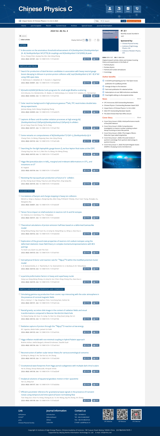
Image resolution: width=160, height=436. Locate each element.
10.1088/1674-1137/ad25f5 (49, 154)
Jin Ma (23, 181)
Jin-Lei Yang (25, 125)
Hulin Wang (36, 109)
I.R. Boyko (47, 93)
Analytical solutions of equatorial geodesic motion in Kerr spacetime (49, 379)
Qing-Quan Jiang (63, 316)
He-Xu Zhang (26, 368)
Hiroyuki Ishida (50, 368)
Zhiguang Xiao (43, 138)
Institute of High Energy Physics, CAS (130, 47)
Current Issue (61, 25)
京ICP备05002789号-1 (124, 430)
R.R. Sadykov (79, 93)
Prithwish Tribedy (67, 199)
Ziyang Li (38, 199)
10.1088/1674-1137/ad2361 (49, 59)
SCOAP (21, 417)
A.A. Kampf (69, 93)
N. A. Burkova (68, 266)
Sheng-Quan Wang (34, 181)
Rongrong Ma (47, 199)
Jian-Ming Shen (54, 181)
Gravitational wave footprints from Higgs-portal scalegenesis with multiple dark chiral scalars (60, 365)
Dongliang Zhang (47, 109)
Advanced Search (134, 21)
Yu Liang (44, 316)
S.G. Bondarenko (37, 93)
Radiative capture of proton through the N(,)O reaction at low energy (52, 326)
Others (48, 420)
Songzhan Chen (44, 300)
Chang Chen (30, 56)
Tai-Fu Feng (47, 125)
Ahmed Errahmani (51, 342)
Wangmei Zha (26, 202)
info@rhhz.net (106, 432)
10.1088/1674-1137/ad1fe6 (49, 96)
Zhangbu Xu (93, 199)
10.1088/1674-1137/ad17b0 (49, 128)
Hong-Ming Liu (60, 231)
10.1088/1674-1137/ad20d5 (49, 83)
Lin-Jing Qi (50, 231)
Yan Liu (23, 382)
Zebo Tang (56, 199)
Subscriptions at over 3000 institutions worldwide (121, 92)
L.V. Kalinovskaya (58, 93)
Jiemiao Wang (26, 109)
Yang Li (31, 199)
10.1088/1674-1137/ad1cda (49, 303)
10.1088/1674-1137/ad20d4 (49, 218)
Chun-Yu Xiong (38, 398)
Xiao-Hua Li (77, 231)
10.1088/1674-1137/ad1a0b (49, 141)
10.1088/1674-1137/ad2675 (49, 112)
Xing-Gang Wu (66, 181)
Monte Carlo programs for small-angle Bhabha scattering (53, 90)
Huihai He (65, 300)
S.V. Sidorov (25, 215)
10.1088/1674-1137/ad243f (49, 205)
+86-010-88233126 (84, 420)
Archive (74, 25)
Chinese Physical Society (130, 43)
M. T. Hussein (46, 80)
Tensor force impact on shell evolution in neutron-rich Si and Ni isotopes (51, 212)
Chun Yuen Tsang (81, 199)
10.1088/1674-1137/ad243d (49, 234)
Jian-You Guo (43, 250)
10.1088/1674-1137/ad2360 (49, 358)
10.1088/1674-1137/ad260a (49, 384)
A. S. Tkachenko (42, 266)
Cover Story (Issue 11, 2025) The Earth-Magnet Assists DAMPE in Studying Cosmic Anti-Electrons (121, 146)
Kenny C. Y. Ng (31, 300)
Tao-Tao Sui (44, 355)
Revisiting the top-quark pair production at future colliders (47, 178)
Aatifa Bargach (38, 342)
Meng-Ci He (34, 355)
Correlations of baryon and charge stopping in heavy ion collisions (49, 196)
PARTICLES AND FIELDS (28, 66)
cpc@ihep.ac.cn (85, 422)
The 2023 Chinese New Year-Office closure (117, 114)
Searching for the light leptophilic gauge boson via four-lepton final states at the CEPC (58, 148)
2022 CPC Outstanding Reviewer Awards (117, 111)
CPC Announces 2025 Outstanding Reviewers (119, 103)
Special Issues (87, 25)
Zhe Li (23, 300)
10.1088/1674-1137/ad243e (49, 184)
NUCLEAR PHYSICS (27, 191)
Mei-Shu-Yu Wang (48, 151)
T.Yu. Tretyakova (47, 215)
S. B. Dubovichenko (28, 266)
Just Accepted (36, 25)
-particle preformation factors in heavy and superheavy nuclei (47, 276)
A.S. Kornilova (35, 215)
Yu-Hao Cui (52, 316)
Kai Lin (72, 316)
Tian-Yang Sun (26, 398)
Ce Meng (34, 138)
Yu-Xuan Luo (25, 250)
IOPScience (22, 414)
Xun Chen (55, 279)
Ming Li (69, 231)
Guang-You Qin (41, 56)
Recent (48, 25)
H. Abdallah (35, 80)
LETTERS (23, 45)
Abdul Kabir (35, 329)
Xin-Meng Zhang (61, 151)
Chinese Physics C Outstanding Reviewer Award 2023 (121, 105)
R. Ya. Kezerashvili (55, 266)
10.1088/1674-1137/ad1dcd (49, 345)
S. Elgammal (56, 80)
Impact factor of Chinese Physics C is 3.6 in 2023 (40, 21)
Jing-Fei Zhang (70, 398)
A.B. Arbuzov (25, 93)
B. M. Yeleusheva (79, 266)
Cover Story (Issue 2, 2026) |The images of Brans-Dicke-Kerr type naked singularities (120, 134)
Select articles (24, 40)
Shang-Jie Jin (49, 398)
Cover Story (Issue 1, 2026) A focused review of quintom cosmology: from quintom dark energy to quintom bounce (120, 140)
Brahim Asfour (26, 342)
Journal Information (104, 25)
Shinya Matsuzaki (37, 368)
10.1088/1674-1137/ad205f (49, 170)
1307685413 (82, 414)
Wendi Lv (24, 199)
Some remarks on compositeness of (56, 135)
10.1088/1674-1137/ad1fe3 (49, 253)
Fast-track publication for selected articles (119, 89)
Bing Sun (30, 382)
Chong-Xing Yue (27, 151)
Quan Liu (34, 250)
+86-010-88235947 (83, 417)
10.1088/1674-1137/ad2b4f (49, 371)
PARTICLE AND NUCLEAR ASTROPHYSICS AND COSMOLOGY (42, 289)
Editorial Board (51, 417)
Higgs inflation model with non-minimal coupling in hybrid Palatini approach (53, 339)
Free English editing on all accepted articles (119, 95)
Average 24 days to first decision (115, 86)
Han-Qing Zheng (54, 56)
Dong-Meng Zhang (28, 231)
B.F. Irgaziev (25, 329)
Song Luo (24, 279)
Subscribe (49, 422)
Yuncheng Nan (55, 300)
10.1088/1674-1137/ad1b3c (49, 332)
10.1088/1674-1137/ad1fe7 (49, 269)
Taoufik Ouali (63, 342)
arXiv (20, 420)
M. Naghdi (25, 168)
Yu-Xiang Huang (27, 316)
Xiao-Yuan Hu (41, 231)
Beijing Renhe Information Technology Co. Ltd (76, 432)
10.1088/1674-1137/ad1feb (49, 319)
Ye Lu (23, 56)
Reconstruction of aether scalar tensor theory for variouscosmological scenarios (55, 352)
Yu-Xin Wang (59, 398)
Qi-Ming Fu (25, 355)
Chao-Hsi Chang (36, 125)
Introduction (50, 414)
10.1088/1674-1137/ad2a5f (49, 400)
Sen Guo (37, 316)
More (139, 99)
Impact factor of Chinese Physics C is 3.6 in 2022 (119, 108)
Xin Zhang (52, 355)
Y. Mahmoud (25, 80)
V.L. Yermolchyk (90, 93)
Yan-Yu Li (37, 151)
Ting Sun (44, 181)
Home (23, 25)
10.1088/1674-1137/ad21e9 (49, 282)
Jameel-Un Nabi (46, 329)
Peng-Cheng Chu (66, 279)
